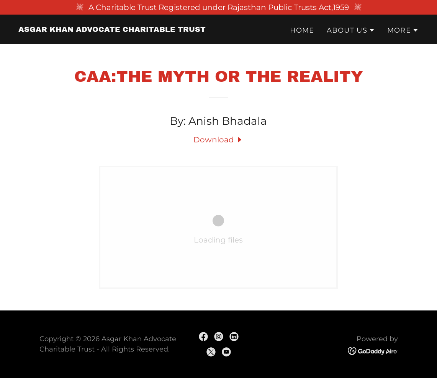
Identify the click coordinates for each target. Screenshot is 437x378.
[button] (351, 30)
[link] (112, 29)
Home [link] (302, 30)
